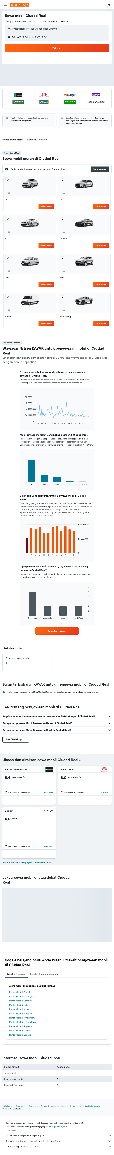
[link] (57, 631)
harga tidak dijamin (59, 1126)
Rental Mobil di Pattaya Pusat (23, 1022)
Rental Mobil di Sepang (20, 1034)
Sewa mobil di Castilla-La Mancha (86, 1106)
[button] (5, 4)
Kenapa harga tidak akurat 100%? (58, 1146)
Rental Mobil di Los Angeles (22, 996)
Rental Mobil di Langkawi (21, 1000)
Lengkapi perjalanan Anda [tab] (44, 974)
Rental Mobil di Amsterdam (22, 1017)
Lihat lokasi (48, 793)
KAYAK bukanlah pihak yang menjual (58, 1135)
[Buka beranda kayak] (19, 5)
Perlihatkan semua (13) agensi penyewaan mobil (27, 862)
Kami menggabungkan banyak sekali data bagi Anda (58, 1141)
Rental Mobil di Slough (19, 992)
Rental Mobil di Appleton (20, 1026)
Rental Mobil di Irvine (19, 1009)
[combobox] (21, 21)
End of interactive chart (23, 616)
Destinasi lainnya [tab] (16, 974)
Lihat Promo (46, 206)
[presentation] (80, 759)
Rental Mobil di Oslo (18, 1005)
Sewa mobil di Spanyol (60, 1106)
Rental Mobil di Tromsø (20, 1030)
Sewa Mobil (20, 1106)
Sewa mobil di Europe (38, 1106)
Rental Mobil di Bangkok (20, 1013)
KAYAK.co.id (7, 1106)
